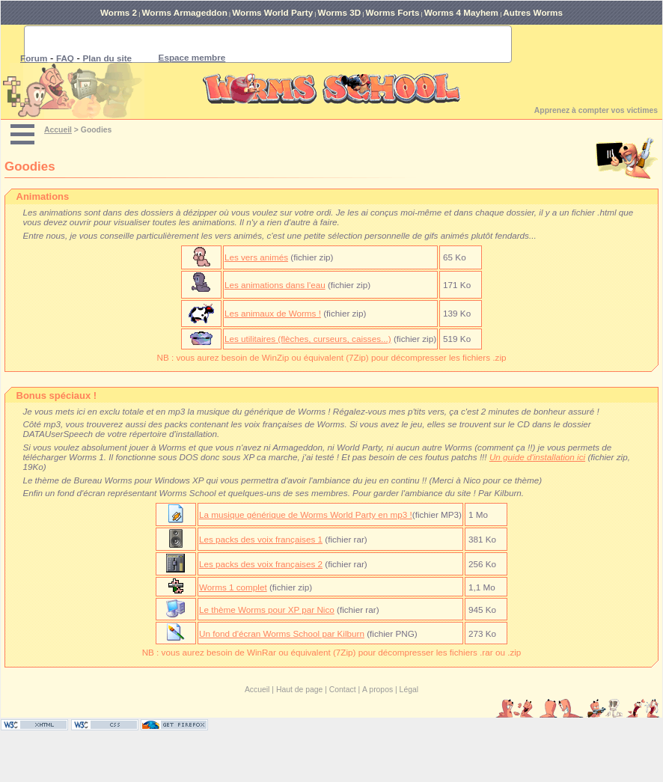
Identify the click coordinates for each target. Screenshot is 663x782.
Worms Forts (393, 12)
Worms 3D (339, 12)
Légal (409, 689)
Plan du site (107, 58)
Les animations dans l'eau (275, 285)
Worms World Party (272, 12)
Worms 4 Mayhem (461, 12)
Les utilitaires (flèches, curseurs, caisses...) (307, 338)
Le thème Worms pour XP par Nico (266, 609)
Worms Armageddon (184, 12)
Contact (342, 689)
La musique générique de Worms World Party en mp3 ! (305, 514)
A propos (377, 689)
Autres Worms (533, 12)
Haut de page (299, 689)
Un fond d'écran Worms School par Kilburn (281, 633)
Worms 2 (118, 12)
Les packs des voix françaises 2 (261, 564)
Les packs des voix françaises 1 (261, 539)
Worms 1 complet (233, 587)
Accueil (58, 130)
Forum (33, 58)
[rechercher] (250, 44)
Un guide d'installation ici (537, 457)
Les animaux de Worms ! (272, 313)
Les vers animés (256, 257)
